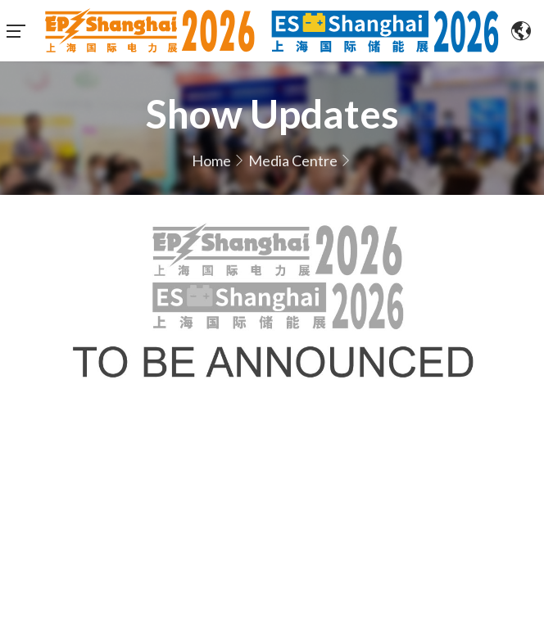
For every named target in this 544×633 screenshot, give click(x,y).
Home (211, 160)
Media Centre (293, 160)
